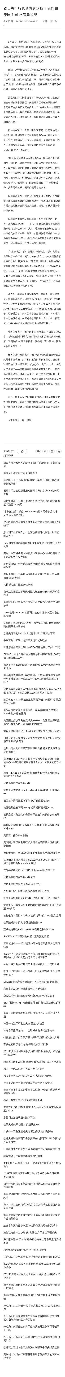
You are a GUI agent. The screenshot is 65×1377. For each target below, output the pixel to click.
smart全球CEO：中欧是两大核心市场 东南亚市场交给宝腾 (31, 614)
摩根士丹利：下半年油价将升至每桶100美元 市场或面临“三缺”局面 (31, 576)
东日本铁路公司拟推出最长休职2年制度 (24, 988)
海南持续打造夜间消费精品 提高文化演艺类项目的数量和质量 (31, 1206)
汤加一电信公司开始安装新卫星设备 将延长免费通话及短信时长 (31, 750)
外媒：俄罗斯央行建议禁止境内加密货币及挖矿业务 (31, 964)
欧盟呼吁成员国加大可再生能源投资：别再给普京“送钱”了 (31, 524)
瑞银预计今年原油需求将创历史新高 (22, 1155)
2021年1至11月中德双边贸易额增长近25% (26, 891)
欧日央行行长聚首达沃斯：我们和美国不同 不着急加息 (31, 464)
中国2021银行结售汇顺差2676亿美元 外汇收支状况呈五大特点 (32, 1109)
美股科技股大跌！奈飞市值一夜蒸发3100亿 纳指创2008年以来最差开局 (30, 712)
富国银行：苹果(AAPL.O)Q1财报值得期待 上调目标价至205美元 (32, 907)
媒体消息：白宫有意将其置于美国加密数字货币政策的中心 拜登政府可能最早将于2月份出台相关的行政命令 (32, 762)
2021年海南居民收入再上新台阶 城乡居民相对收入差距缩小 (31, 1265)
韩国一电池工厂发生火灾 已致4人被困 (23, 1023)
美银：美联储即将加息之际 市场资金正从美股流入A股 (31, 1015)
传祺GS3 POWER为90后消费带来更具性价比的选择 (31, 1256)
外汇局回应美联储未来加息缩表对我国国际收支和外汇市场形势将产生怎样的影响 (31, 1318)
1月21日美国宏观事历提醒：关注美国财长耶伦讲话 (30, 981)
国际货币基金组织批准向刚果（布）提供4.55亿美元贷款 (31, 492)
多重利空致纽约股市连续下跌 (19, 1117)
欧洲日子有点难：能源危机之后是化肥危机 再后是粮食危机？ (31, 973)
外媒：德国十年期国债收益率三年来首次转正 (27, 1082)
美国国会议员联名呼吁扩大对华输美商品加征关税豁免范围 (31, 844)
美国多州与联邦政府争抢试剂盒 (20, 473)
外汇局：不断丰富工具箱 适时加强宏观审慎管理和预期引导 (31, 1339)
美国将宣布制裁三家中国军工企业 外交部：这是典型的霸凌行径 (31, 1091)
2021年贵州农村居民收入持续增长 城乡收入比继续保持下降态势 (31, 1053)
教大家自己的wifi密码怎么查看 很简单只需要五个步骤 (32, 1061)
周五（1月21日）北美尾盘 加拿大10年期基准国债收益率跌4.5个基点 (31, 774)
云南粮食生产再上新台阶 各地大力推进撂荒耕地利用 (31, 1148)
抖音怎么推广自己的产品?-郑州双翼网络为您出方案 (31, 1037)
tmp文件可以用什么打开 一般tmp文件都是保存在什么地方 (32, 1164)
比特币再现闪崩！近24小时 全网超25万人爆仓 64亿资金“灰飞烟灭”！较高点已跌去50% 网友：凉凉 (32, 691)
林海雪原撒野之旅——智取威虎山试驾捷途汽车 (28, 1030)
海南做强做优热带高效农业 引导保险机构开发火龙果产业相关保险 (31, 1217)
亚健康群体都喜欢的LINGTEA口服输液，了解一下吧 (31, 647)
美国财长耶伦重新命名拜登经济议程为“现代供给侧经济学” (31, 604)
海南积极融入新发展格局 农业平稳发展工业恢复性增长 (31, 1297)
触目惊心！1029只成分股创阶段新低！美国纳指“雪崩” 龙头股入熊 (32, 701)
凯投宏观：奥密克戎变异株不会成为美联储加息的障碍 (31, 816)
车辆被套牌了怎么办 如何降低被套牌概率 (25, 1044)
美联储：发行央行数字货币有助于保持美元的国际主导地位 (31, 1356)
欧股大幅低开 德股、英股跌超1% (21, 1124)
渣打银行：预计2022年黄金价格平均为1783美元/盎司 (32, 915)
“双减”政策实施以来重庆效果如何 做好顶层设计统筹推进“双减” (31, 1175)
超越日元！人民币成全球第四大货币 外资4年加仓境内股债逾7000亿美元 (32, 739)
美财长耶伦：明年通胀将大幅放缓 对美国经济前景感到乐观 (31, 565)
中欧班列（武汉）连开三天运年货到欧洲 (25, 640)
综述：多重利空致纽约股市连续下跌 (22, 1100)
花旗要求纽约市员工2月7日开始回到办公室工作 (29, 870)
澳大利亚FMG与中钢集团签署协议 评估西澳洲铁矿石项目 (31, 1004)
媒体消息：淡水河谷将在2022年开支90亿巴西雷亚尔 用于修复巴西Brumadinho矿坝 (31, 861)
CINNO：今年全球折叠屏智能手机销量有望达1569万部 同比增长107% (31, 656)
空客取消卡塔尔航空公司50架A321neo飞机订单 (29, 995)
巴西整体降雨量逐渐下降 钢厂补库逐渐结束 (26, 800)
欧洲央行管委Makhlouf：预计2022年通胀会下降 (29, 633)
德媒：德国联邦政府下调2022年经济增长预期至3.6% (31, 731)
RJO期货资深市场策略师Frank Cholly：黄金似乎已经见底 (32, 544)
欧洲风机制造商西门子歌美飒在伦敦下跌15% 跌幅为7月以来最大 (32, 1140)
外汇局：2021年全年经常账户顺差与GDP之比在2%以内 (32, 1307)
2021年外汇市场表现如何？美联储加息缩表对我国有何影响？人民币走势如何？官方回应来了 (31, 955)
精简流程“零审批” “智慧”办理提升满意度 (24, 1249)
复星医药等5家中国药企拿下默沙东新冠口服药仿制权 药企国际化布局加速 (32, 625)
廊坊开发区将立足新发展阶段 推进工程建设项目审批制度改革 (31, 1185)
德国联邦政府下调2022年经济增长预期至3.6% (28, 807)
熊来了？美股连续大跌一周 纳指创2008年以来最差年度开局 (31, 666)
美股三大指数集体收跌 (15, 835)
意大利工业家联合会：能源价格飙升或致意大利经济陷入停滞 (31, 534)
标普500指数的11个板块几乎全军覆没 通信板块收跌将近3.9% (31, 827)
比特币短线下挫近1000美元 (18, 584)
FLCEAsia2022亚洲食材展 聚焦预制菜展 (26, 936)
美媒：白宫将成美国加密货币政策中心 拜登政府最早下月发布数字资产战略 (31, 555)
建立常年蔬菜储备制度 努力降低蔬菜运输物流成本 (30, 1225)
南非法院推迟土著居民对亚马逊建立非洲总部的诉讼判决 (31, 593)
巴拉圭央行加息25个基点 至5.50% (21, 884)
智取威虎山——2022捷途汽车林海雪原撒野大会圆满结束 (31, 945)
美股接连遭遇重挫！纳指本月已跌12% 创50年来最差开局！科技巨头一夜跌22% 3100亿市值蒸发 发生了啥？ (31, 679)
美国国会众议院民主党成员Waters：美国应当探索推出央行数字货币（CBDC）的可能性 (31, 722)
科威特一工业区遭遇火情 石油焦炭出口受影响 (28, 1131)
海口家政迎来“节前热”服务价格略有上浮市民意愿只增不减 (32, 1241)
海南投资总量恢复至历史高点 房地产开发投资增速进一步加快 (31, 1286)
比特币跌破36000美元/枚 (16, 783)
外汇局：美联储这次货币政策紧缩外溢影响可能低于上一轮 (31, 1328)
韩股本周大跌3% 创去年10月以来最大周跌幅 (27, 1075)
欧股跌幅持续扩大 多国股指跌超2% (22, 922)
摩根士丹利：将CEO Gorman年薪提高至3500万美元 (31, 852)
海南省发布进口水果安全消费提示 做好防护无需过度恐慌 (31, 1196)
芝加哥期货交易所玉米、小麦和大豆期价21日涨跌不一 (31, 792)
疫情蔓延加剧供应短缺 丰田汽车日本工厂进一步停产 (31, 898)
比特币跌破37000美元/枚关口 (19, 877)
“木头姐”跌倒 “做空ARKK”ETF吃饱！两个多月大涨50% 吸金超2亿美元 (30, 513)
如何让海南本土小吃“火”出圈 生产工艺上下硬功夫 (30, 1232)
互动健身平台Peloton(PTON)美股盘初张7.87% (28, 929)
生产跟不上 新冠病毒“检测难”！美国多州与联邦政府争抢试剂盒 (31, 482)
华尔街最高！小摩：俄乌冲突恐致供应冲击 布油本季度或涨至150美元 (31, 503)
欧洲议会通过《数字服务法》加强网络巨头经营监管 (31, 1347)
